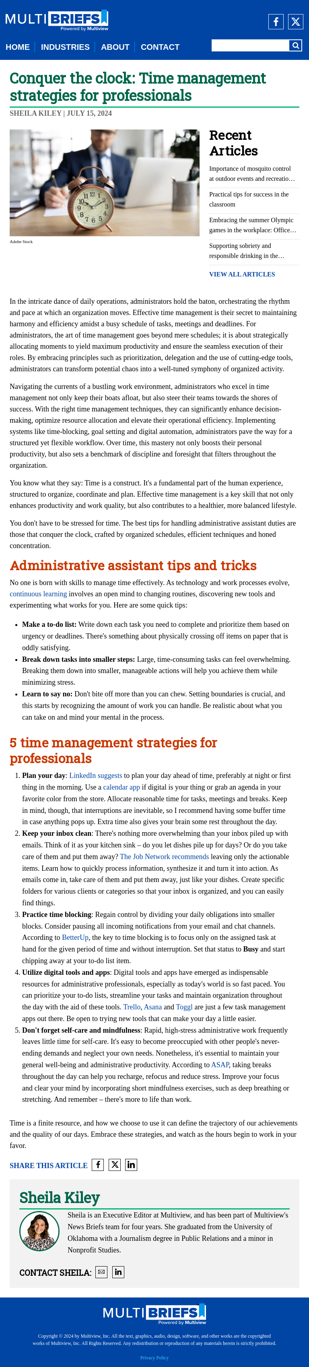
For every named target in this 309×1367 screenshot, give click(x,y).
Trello (131, 1007)
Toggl (184, 1007)
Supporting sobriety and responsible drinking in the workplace (243, 251)
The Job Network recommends (164, 857)
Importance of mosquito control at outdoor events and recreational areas (253, 174)
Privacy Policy (154, 1358)
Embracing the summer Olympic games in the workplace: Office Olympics (251, 226)
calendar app (121, 787)
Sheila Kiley (36, 113)
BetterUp (75, 937)
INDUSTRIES (65, 47)
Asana (153, 1007)
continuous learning (38, 594)
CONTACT (160, 47)
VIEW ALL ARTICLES (242, 274)
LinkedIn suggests (95, 775)
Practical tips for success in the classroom (249, 199)
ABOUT (115, 47)
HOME (18, 47)
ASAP (220, 1065)
